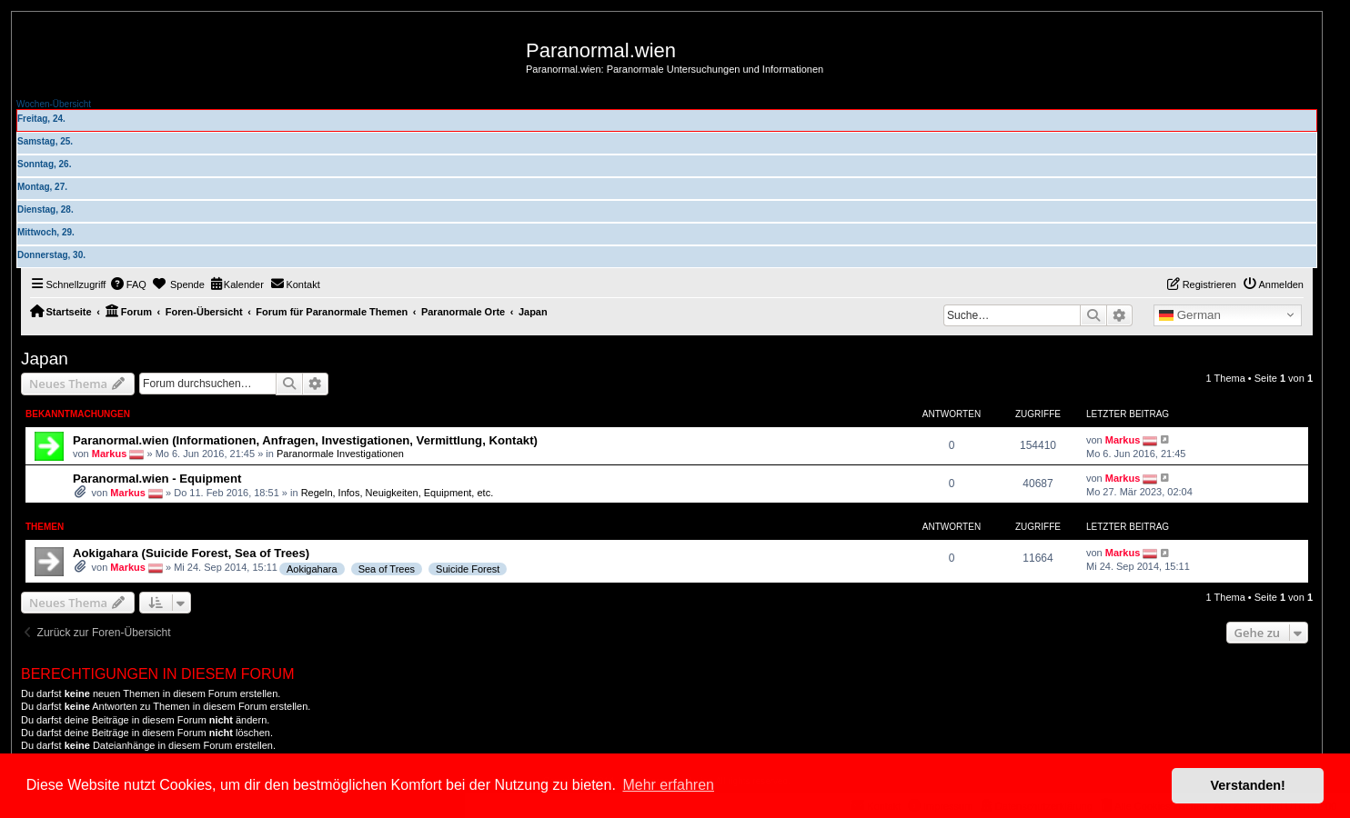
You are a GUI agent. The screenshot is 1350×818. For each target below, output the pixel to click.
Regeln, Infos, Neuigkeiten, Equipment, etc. (397, 492)
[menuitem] (128, 284)
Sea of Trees (386, 569)
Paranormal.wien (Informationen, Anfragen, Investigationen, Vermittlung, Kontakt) (305, 440)
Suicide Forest (467, 569)
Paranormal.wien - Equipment (157, 478)
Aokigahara (312, 569)
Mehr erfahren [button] (668, 785)
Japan (44, 358)
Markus (109, 452)
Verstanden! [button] (1248, 785)
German (1190, 315)
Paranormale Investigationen (340, 452)
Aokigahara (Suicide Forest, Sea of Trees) (191, 553)
